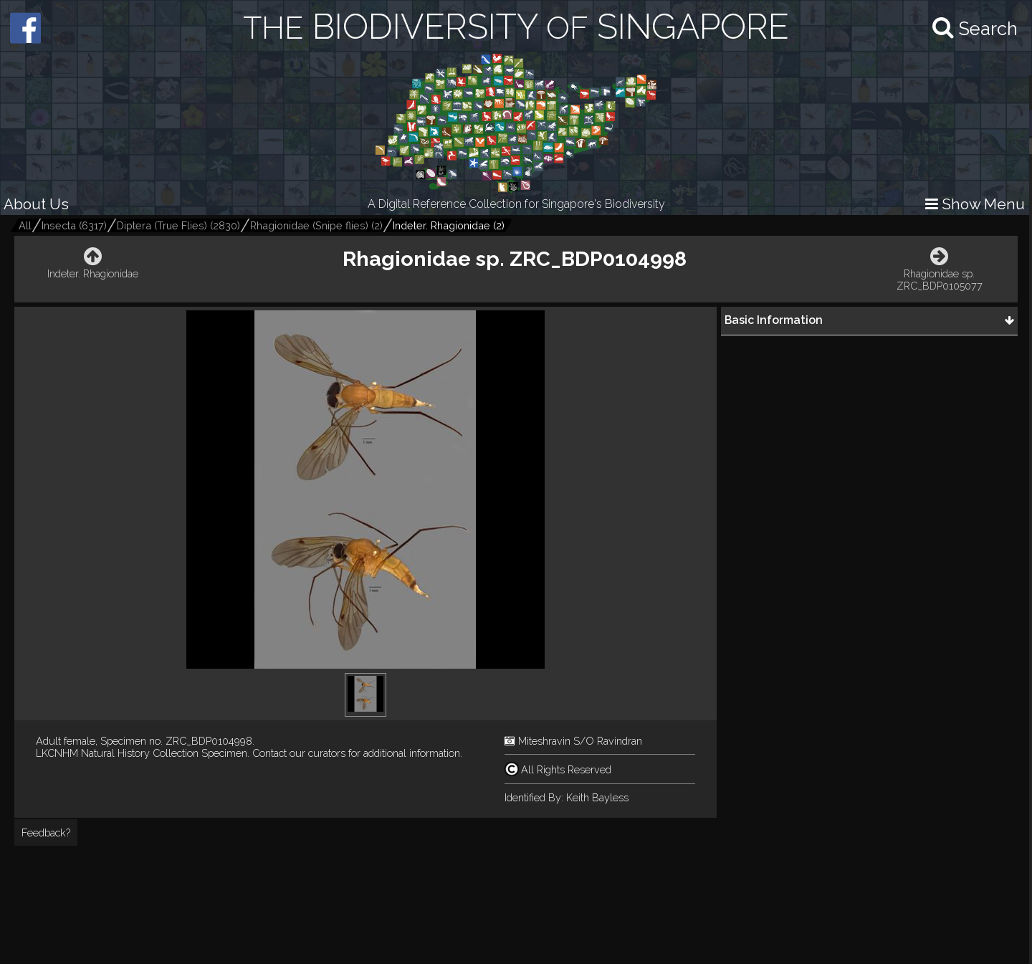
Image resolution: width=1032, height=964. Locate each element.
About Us (36, 204)
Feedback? (46, 832)
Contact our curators (298, 753)
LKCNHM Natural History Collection (117, 753)
